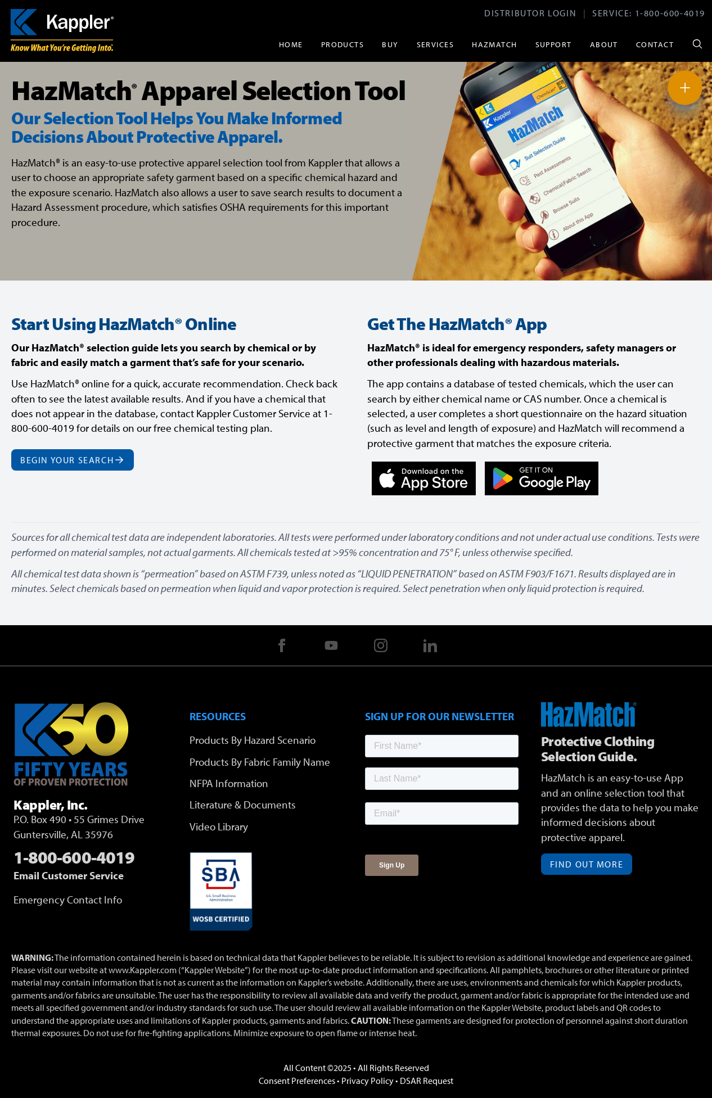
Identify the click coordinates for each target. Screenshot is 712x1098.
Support (553, 44)
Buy (390, 44)
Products (342, 44)
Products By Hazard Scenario (253, 740)
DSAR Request (426, 1080)
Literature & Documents (243, 804)
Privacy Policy (367, 1080)
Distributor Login (530, 13)
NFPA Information (229, 783)
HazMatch (494, 44)
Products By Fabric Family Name (260, 762)
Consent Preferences (297, 1080)
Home (291, 44)
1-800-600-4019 (670, 13)
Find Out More (587, 864)
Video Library (219, 826)
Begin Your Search (72, 460)
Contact (655, 44)
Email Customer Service (68, 875)
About (604, 44)
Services (435, 44)
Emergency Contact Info (67, 899)
